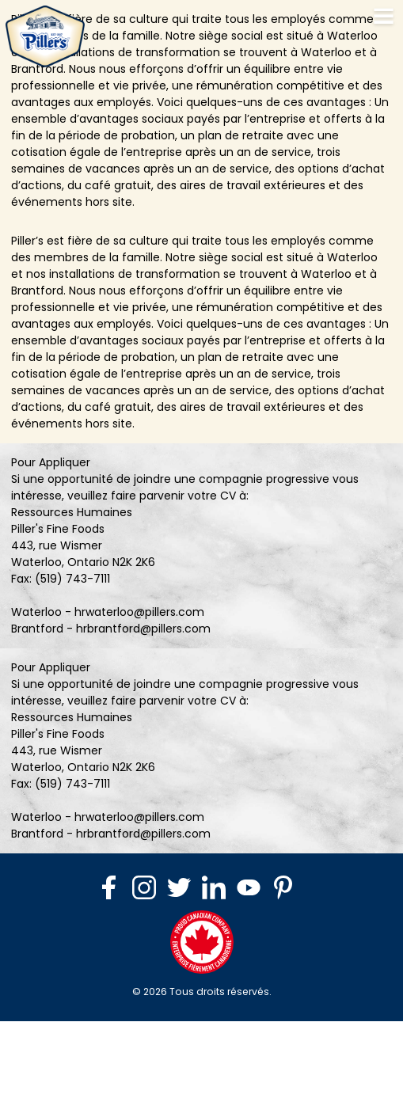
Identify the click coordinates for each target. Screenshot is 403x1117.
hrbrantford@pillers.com (143, 628)
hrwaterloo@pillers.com (139, 612)
